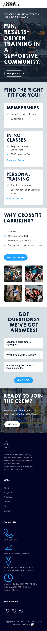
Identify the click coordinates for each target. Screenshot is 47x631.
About (6, 488)
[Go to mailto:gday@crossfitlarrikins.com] (23, 549)
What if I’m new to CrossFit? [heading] (21, 355)
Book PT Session (15, 198)
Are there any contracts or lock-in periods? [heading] (20, 366)
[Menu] (42, 4)
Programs (8, 492)
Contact (7, 511)
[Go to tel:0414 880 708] (23, 535)
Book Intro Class (15, 160)
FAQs (6, 506)
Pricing (7, 501)
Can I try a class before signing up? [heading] (18, 343)
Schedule (8, 497)
